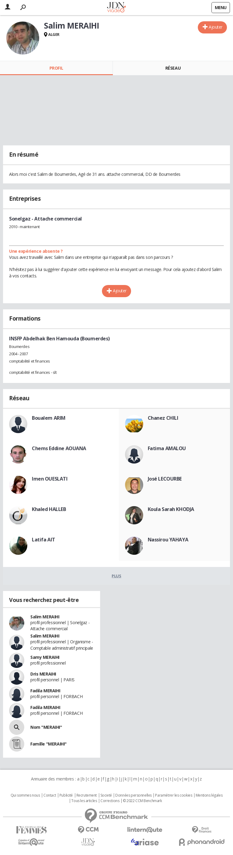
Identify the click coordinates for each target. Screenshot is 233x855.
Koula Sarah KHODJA (171, 509)
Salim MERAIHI (44, 617)
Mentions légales (209, 795)
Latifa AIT (43, 539)
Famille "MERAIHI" (48, 744)
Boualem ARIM (49, 418)
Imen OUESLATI (50, 478)
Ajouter (215, 27)
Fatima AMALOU (167, 448)
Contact (49, 795)
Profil (56, 68)
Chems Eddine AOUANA (59, 448)
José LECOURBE (165, 478)
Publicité (66, 795)
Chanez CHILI (163, 418)
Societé (106, 795)
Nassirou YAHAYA (168, 539)
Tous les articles (84, 801)
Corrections (109, 801)
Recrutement (86, 795)
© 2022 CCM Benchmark (142, 801)
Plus (116, 576)
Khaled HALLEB (49, 509)
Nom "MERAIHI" (46, 727)
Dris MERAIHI (43, 674)
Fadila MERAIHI (45, 690)
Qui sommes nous (25, 795)
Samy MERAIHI (44, 657)
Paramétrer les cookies (173, 795)
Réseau (173, 68)
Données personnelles (133, 795)
